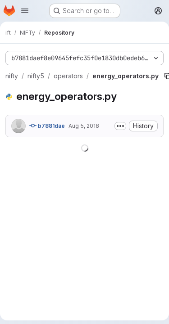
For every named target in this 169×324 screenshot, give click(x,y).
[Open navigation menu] (25, 11)
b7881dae (47, 125)
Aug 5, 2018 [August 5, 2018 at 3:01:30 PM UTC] (84, 125)
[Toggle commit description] (120, 126)
